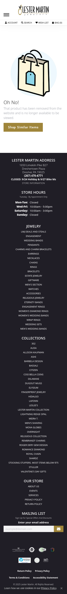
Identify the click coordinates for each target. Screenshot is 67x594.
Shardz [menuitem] (33, 458)
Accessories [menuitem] (33, 293)
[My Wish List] (42, 22)
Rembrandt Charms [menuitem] (33, 440)
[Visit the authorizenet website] (32, 549)
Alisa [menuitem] (33, 348)
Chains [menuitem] (33, 262)
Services (33, 495)
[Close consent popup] (61, 588)
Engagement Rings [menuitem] (33, 306)
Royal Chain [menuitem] (33, 453)
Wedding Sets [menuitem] (33, 324)
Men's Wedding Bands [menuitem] (33, 328)
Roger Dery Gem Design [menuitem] (33, 445)
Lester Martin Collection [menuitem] (33, 409)
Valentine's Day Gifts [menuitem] (33, 471)
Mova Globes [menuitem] (33, 427)
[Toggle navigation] (6, 15)
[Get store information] (33, 183)
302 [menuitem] (34, 343)
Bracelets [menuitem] (33, 271)
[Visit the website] (52, 549)
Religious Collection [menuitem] (33, 436)
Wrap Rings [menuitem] (33, 319)
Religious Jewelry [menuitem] (33, 297)
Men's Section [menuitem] (33, 284)
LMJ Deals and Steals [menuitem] (33, 231)
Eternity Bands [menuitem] (33, 302)
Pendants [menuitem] (33, 244)
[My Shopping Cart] (57, 22)
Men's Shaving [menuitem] (33, 423)
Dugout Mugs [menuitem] (33, 383)
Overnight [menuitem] (33, 431)
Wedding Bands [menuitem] (33, 240)
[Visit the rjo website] (46, 560)
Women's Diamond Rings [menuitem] (34, 311)
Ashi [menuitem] (33, 356)
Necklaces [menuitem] (33, 258)
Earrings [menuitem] (33, 253)
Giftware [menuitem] (33, 280)
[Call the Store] (33, 175)
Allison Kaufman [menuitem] (33, 352)
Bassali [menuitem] (33, 365)
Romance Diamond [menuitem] (33, 449)
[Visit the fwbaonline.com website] (42, 549)
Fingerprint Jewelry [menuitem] (33, 392)
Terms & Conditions (19, 577)
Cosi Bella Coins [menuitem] (34, 374)
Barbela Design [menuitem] (33, 361)
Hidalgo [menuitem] (33, 396)
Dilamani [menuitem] (33, 378)
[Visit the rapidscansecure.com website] (24, 560)
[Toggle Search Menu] (26, 22)
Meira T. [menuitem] (33, 418)
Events (34, 490)
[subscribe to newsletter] (58, 529)
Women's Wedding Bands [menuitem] (33, 315)
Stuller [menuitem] (33, 467)
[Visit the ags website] (18, 549)
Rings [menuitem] (33, 266)
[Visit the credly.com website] (37, 560)
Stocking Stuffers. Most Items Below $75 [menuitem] (33, 462)
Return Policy (33, 504)
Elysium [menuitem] (33, 387)
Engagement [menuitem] (33, 236)
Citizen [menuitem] (33, 370)
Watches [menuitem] (33, 289)
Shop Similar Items (23, 127)
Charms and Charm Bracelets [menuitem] (33, 249)
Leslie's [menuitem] (33, 405)
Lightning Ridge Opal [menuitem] (33, 414)
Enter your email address (33, 522)
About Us (33, 486)
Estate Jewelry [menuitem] (33, 275)
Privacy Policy (33, 499)
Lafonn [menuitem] (33, 400)
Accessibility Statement (45, 577)
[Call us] (33, 179)
